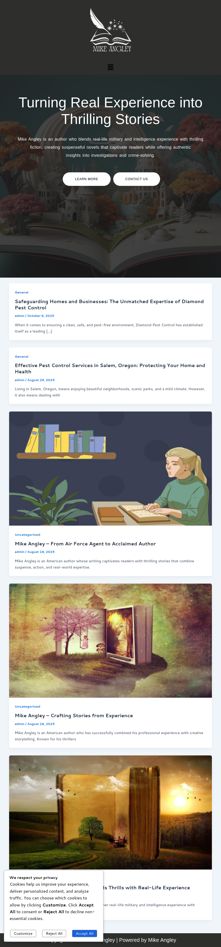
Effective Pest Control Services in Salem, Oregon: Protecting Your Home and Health (110, 368)
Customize (23, 933)
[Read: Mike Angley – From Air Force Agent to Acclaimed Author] (110, 468)
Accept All (84, 933)
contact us (136, 179)
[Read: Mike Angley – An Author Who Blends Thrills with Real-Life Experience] (110, 812)
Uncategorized (27, 534)
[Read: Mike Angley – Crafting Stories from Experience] (110, 640)
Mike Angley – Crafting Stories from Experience (74, 715)
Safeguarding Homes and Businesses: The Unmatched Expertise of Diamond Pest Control (109, 304)
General (21, 292)
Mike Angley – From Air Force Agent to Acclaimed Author (85, 543)
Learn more (86, 179)
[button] (110, 67)
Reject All (54, 933)
